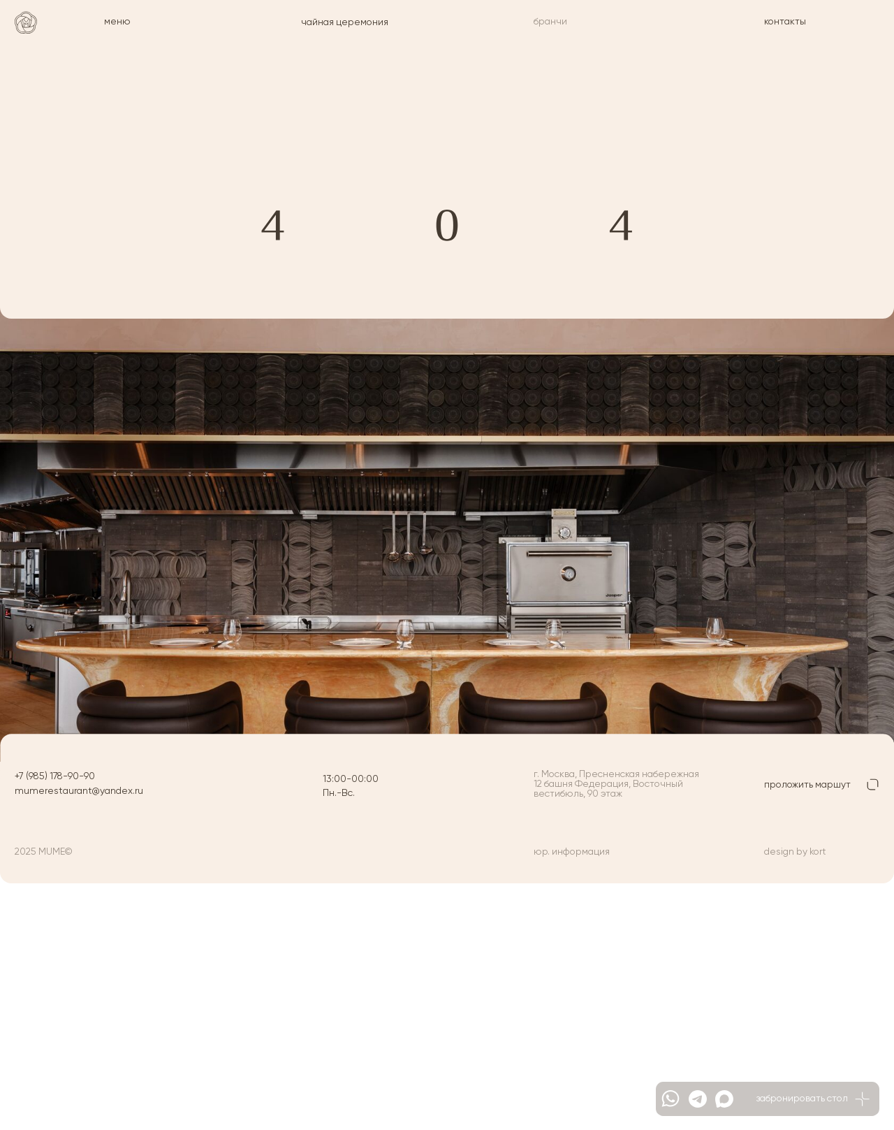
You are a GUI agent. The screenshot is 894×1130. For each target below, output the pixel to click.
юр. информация (572, 852)
